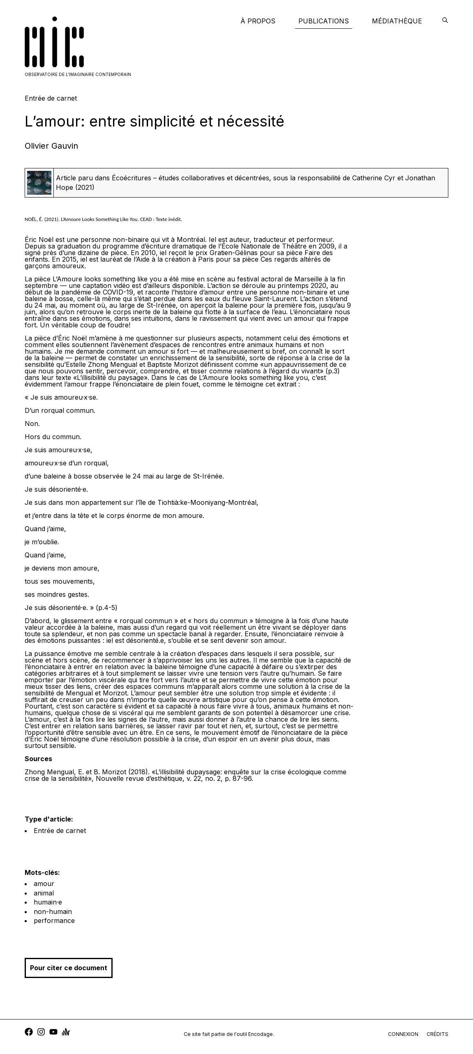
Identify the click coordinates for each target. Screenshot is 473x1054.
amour (44, 883)
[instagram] (41, 1033)
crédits (437, 1034)
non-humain (53, 911)
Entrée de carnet (60, 830)
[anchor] (66, 1033)
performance (54, 920)
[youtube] (53, 1033)
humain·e (48, 902)
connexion (403, 1034)
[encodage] (445, 20)
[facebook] (29, 1033)
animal (44, 893)
